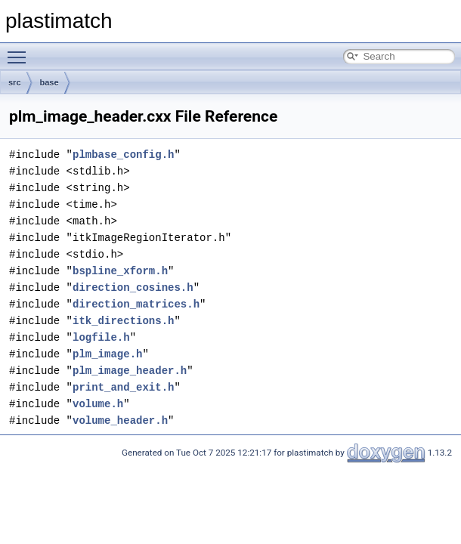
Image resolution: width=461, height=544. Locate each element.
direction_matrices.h (136, 304)
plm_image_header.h (130, 370)
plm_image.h (107, 354)
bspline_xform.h (120, 271)
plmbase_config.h (123, 154)
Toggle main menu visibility (20, 50)
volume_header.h (120, 420)
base (49, 82)
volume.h (98, 404)
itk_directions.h (123, 321)
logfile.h (101, 337)
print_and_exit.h (123, 387)
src (14, 82)
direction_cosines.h (133, 287)
